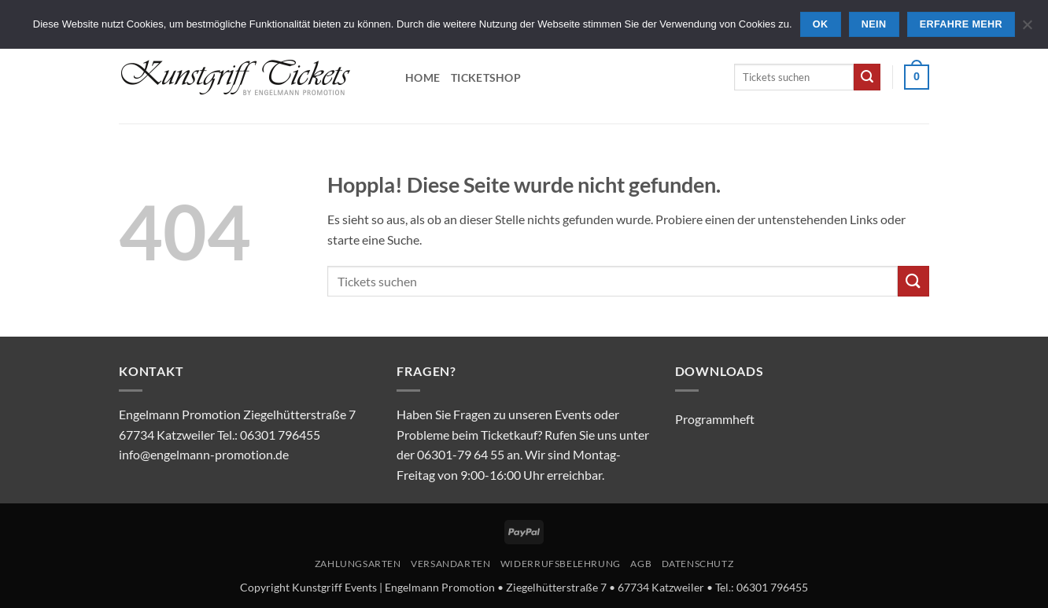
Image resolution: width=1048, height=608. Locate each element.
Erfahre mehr (961, 24)
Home (422, 77)
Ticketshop (486, 77)
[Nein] (1026, 29)
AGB (640, 563)
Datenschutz (698, 563)
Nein (874, 24)
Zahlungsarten (358, 563)
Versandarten (450, 563)
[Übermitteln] (867, 77)
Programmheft (715, 418)
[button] (916, 77)
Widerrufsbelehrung (560, 563)
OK (820, 24)
